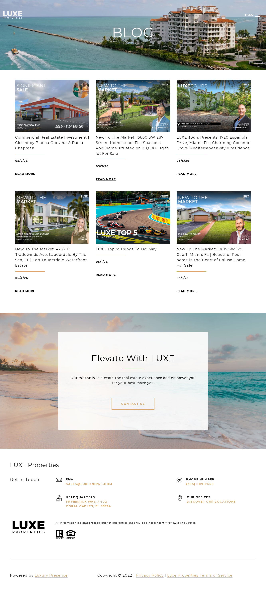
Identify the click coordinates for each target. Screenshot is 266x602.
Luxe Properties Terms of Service (199, 575)
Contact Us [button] (133, 404)
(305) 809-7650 (200, 484)
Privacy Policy (150, 575)
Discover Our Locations (211, 501)
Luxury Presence (51, 575)
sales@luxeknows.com (89, 484)
